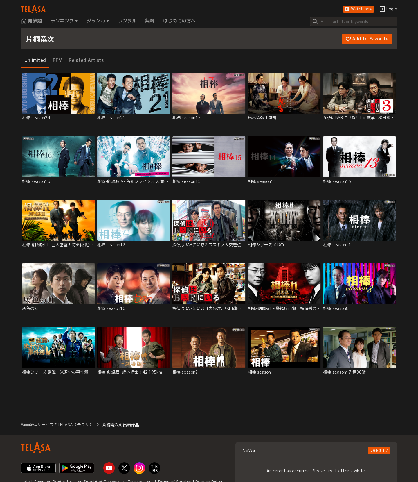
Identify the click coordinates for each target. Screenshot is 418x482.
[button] (358, 9)
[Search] (353, 21)
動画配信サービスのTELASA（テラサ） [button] (57, 424)
